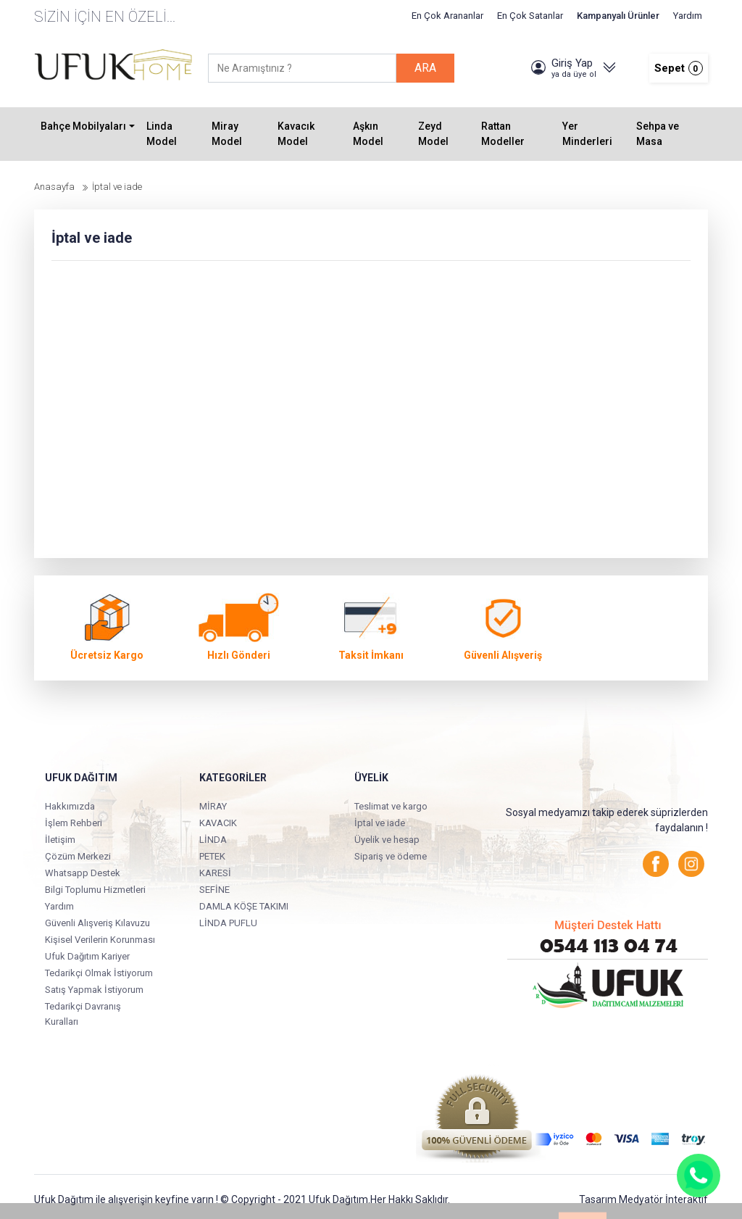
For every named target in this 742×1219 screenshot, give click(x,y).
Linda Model (161, 133)
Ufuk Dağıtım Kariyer (87, 956)
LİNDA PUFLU (228, 923)
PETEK (212, 856)
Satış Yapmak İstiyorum (94, 989)
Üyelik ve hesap (387, 839)
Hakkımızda (70, 806)
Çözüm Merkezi (78, 856)
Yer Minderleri (587, 133)
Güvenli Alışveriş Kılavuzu (97, 923)
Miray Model (227, 133)
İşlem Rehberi (73, 822)
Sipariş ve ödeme (390, 856)
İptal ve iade (379, 822)
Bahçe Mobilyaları (83, 126)
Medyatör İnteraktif (663, 1199)
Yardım (687, 15)
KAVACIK (218, 822)
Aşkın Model (368, 133)
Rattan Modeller (503, 133)
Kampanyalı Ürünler (618, 15)
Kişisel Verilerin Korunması (100, 939)
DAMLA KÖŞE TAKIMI (243, 906)
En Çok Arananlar (447, 15)
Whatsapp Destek (82, 873)
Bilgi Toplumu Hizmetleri (95, 889)
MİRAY (213, 806)
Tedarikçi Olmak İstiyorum (99, 973)
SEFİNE (214, 889)
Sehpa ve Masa (657, 133)
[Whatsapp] (698, 1175)
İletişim (60, 839)
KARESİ (215, 873)
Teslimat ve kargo (391, 806)
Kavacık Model (296, 133)
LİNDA (213, 839)
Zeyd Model (433, 133)
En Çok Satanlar (530, 15)
